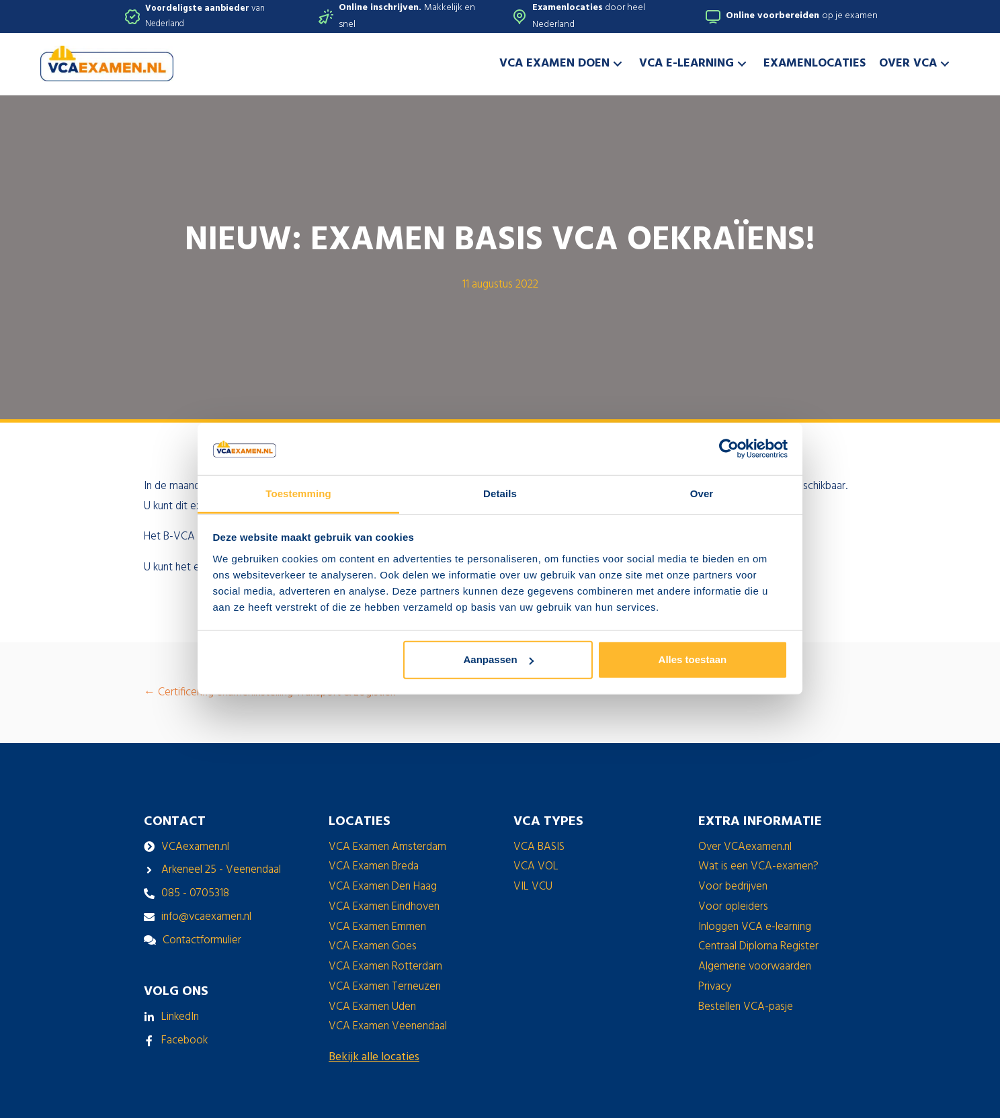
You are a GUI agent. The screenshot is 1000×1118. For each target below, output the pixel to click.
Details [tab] (500, 493)
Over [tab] (702, 493)
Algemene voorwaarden (754, 966)
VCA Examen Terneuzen (385, 987)
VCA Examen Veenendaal (388, 1026)
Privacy (714, 987)
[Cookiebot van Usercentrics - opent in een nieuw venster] (729, 449)
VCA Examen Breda (374, 866)
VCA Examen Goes (373, 946)
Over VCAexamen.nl (745, 847)
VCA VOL (535, 866)
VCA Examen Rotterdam (385, 966)
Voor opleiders (733, 907)
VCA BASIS (539, 847)
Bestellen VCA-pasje (745, 1007)
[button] (618, 63)
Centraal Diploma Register (758, 946)
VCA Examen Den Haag (383, 886)
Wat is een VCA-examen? (758, 866)
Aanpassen (499, 659)
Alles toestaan (693, 659)
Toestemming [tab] (298, 493)
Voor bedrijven (732, 886)
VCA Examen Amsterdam (387, 847)
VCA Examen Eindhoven (384, 907)
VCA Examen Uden (372, 1007)
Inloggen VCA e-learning (754, 927)
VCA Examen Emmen (377, 927)
